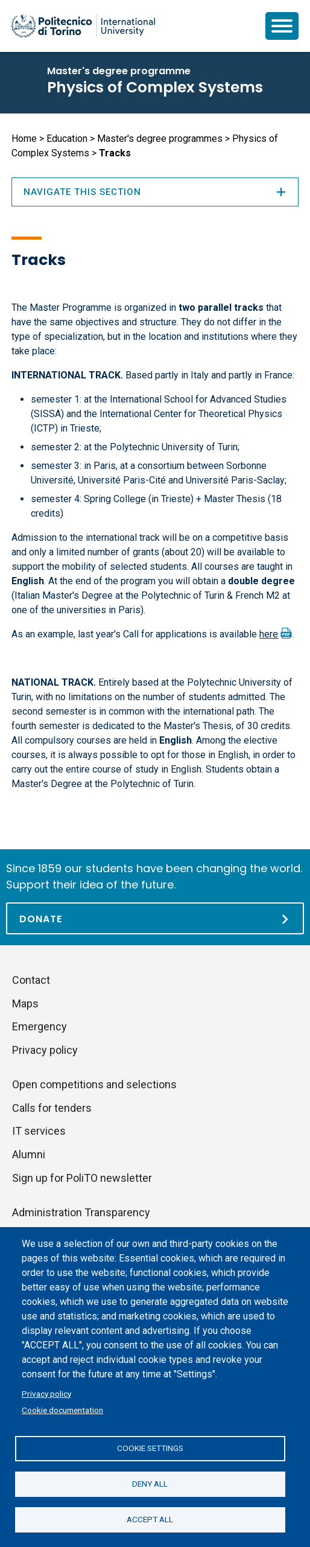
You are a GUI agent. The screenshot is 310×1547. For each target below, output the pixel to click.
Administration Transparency (81, 1212)
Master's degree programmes (160, 138)
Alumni (28, 1154)
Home (24, 138)
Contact (31, 980)
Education (66, 138)
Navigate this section (155, 192)
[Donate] (155, 918)
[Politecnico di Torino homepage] (83, 25)
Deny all (150, 1483)
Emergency (39, 1026)
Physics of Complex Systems (155, 87)
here (268, 634)
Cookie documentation (62, 1410)
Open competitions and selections (94, 1084)
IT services (39, 1130)
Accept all (150, 1519)
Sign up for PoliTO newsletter (82, 1178)
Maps (25, 1003)
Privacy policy (46, 1394)
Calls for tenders (52, 1108)
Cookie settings (150, 1448)
